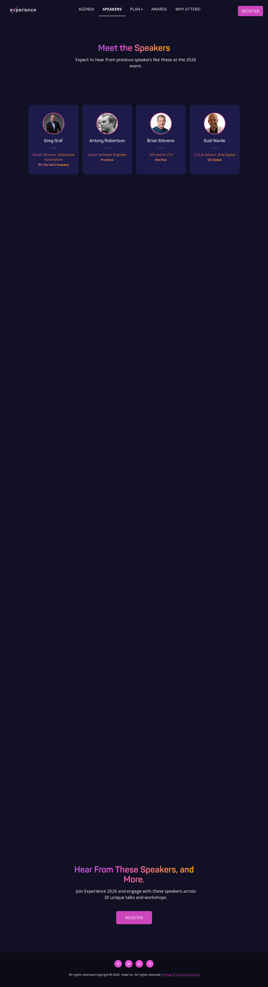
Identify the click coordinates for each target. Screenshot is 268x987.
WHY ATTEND (187, 9)
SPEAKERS (112, 9)
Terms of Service (187, 975)
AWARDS (159, 9)
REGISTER (250, 11)
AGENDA (86, 9)
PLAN (135, 9)
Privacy (168, 975)
